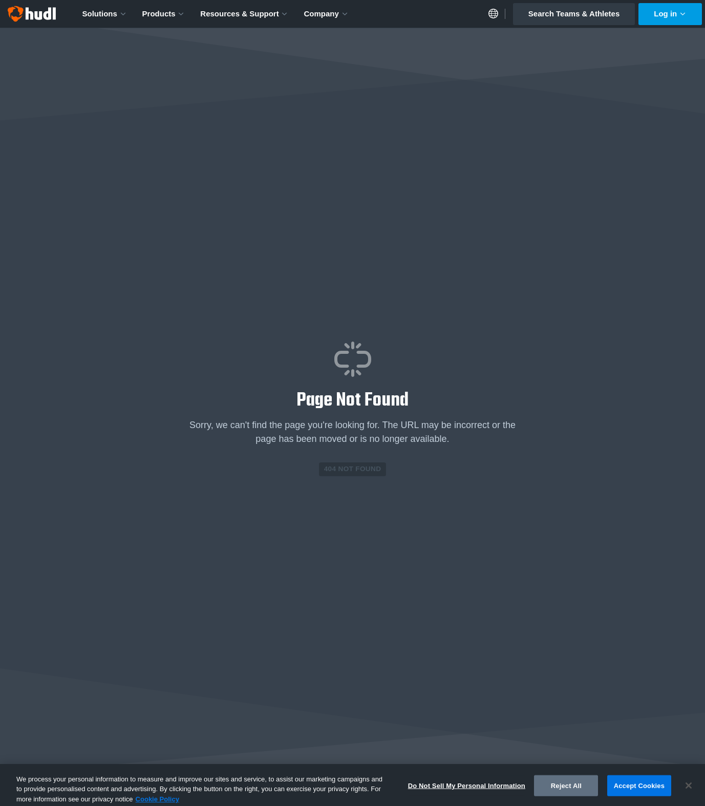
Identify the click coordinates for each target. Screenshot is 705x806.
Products (163, 13)
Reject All (566, 788)
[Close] (688, 788)
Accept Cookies (639, 788)
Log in (670, 13)
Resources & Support (244, 13)
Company (326, 13)
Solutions (104, 13)
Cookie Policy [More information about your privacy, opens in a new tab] (157, 801)
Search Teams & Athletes (573, 13)
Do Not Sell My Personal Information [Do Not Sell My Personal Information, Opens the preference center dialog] (466, 788)
